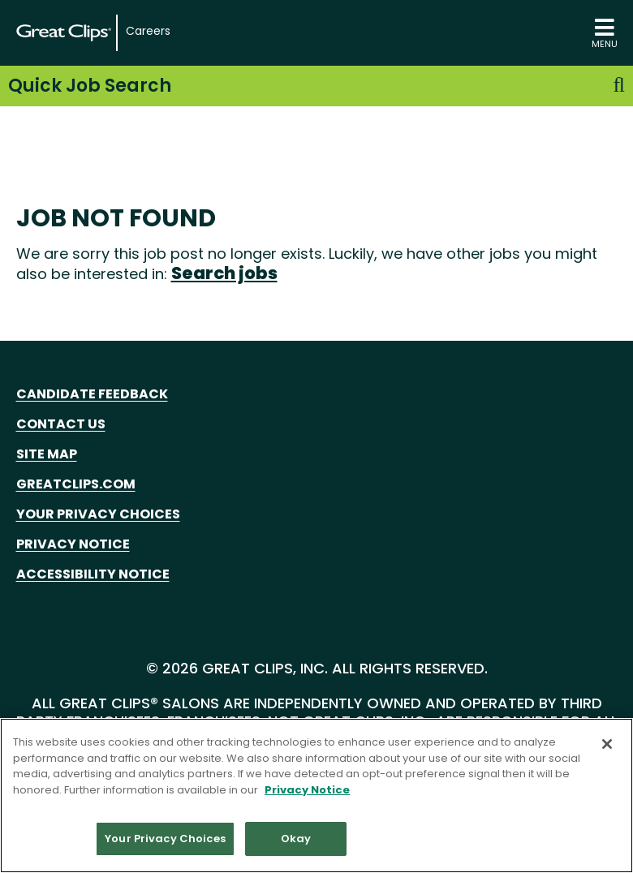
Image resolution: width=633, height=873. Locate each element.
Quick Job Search (316, 85)
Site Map (46, 453)
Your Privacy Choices (98, 514)
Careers (148, 31)
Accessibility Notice (93, 574)
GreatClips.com (76, 483)
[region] (316, 795)
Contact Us (61, 423)
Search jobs (224, 273)
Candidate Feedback (92, 393)
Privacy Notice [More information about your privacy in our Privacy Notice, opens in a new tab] (307, 790)
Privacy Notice (73, 544)
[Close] (607, 744)
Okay (296, 838)
